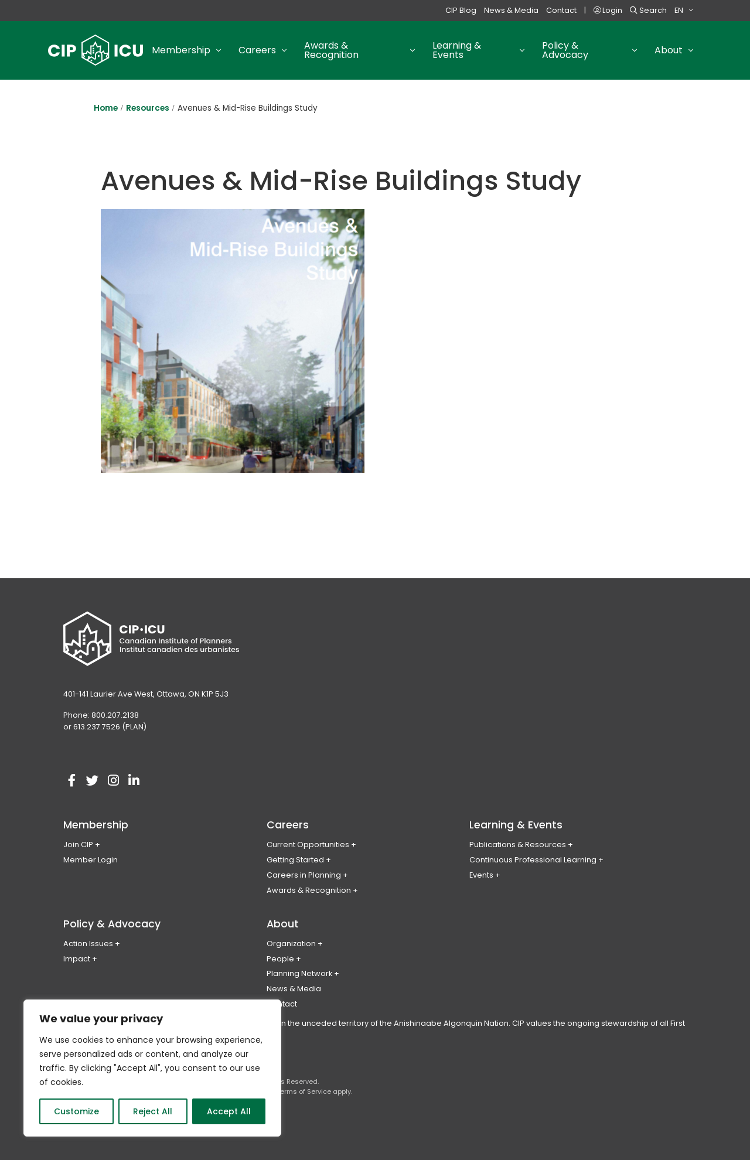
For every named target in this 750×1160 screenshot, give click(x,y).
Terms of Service (304, 1091)
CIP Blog (460, 10)
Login (608, 10)
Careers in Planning (304, 875)
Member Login (90, 860)
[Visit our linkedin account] (133, 781)
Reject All (152, 1111)
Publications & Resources (517, 844)
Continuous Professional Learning (532, 860)
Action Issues (88, 944)
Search (648, 10)
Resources (147, 108)
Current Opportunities (308, 844)
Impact (76, 959)
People (280, 959)
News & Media (511, 10)
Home (106, 108)
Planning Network (299, 973)
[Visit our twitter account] (92, 781)
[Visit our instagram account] (113, 781)
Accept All (229, 1111)
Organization (291, 944)
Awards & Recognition (309, 890)
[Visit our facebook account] (72, 781)
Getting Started (295, 860)
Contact (561, 10)
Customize (76, 1111)
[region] (152, 1068)
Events (481, 875)
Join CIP (78, 844)
